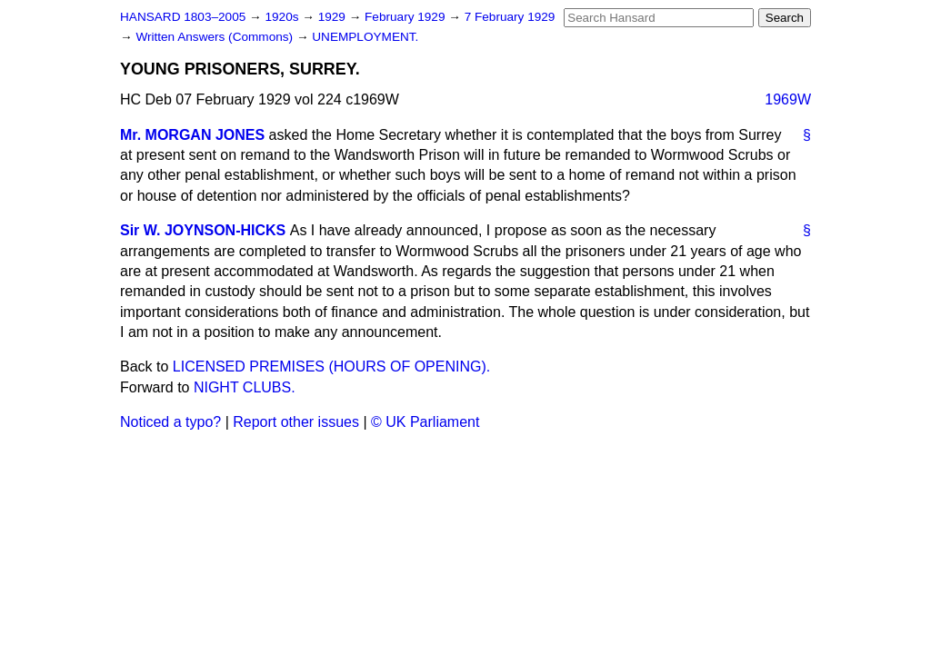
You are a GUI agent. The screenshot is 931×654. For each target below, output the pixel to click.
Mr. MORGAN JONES (192, 135)
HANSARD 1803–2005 (182, 17)
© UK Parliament (425, 422)
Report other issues (296, 422)
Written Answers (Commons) (215, 37)
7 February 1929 (510, 17)
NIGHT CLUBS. (244, 387)
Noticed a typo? (170, 422)
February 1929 (406, 17)
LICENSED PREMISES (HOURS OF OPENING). (331, 366)
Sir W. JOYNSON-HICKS (202, 230)
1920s (283, 17)
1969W (788, 99)
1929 (333, 17)
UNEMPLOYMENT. (365, 37)
